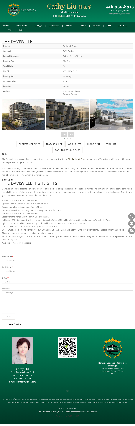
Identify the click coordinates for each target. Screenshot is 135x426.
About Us (122, 25)
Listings (38, 25)
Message (6, 288)
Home (6, 25)
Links (109, 25)
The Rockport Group (77, 159)
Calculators (54, 25)
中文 (21, 30)
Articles (96, 25)
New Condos (21, 25)
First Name (7, 256)
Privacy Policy (71, 410)
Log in (61, 410)
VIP (10, 30)
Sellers (83, 25)
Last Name (7, 267)
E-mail (4, 278)
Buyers (69, 25)
